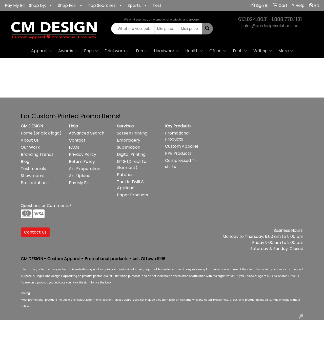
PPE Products (178, 153)
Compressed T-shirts (181, 163)
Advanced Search (86, 133)
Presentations (35, 183)
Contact (77, 140)
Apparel (41, 51)
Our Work (30, 147)
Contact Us (35, 232)
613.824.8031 (253, 19)
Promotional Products (177, 136)
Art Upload (79, 176)
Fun (141, 51)
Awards (67, 51)
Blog (25, 161)
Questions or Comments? (46, 205)
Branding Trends (37, 154)
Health (194, 51)
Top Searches (102, 5)
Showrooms (32, 176)
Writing (262, 51)
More (285, 51)
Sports (134, 5)
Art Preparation (84, 168)
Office (217, 51)
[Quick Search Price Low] (166, 28)
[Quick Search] (133, 28)
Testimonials (33, 168)
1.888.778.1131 (286, 19)
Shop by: (37, 5)
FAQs (74, 147)
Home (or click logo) (41, 133)
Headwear (166, 51)
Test (157, 5)
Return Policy (82, 161)
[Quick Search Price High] (190, 28)
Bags (91, 51)
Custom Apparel (181, 146)
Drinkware (117, 51)
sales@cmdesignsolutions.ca (269, 26)
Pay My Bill (15, 5)
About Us (30, 140)
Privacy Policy (82, 154)
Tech (239, 51)
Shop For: (67, 5)
